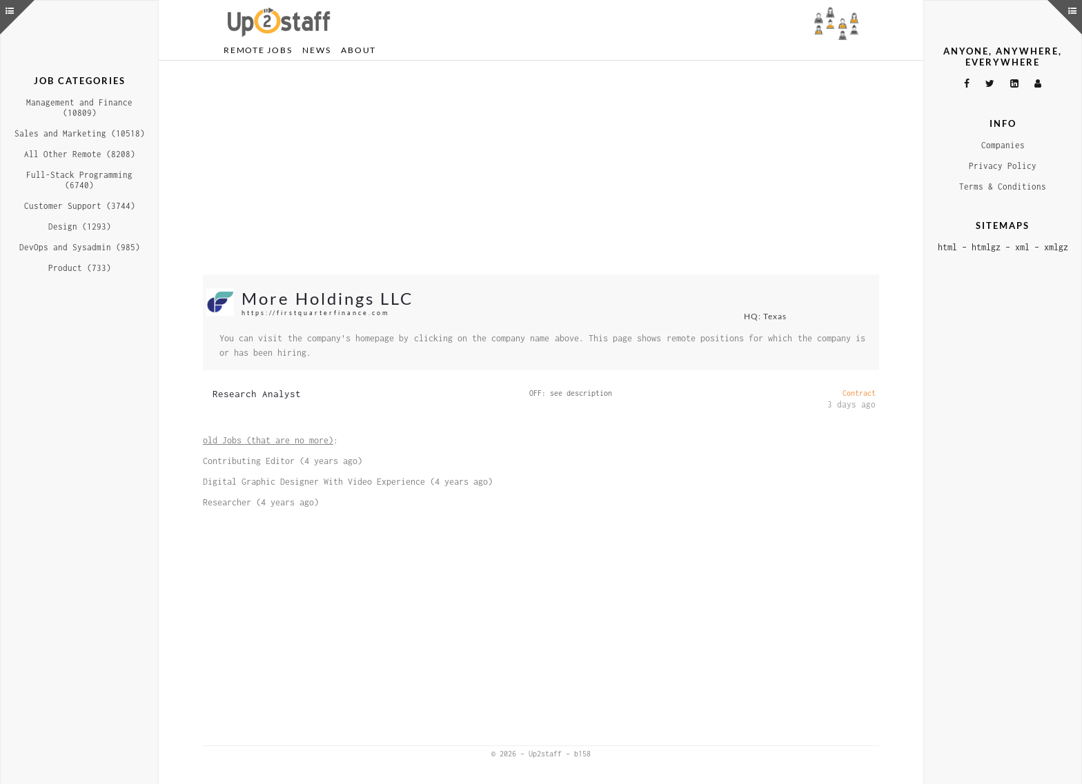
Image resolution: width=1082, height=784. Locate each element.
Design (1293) (79, 226)
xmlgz (1056, 247)
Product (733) (79, 267)
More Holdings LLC (327, 298)
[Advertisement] (541, 167)
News (316, 50)
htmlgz (986, 247)
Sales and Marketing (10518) (79, 133)
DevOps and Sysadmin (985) (79, 247)
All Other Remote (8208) (79, 154)
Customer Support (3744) (79, 205)
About (358, 50)
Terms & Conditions (1002, 186)
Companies (1003, 145)
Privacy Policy (1002, 165)
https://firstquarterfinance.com (315, 312)
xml (1022, 247)
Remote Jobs (258, 50)
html (947, 247)
